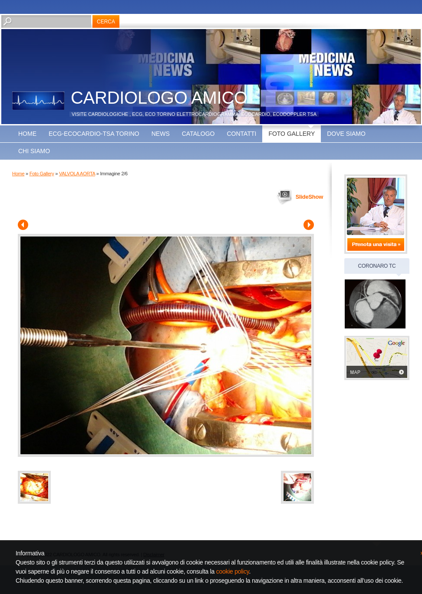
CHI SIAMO (34, 151)
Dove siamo (346, 133)
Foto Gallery (291, 133)
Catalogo (198, 133)
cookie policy (232, 571)
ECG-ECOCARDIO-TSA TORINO (94, 133)
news (161, 133)
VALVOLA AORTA (77, 173)
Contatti (241, 133)
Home (27, 133)
